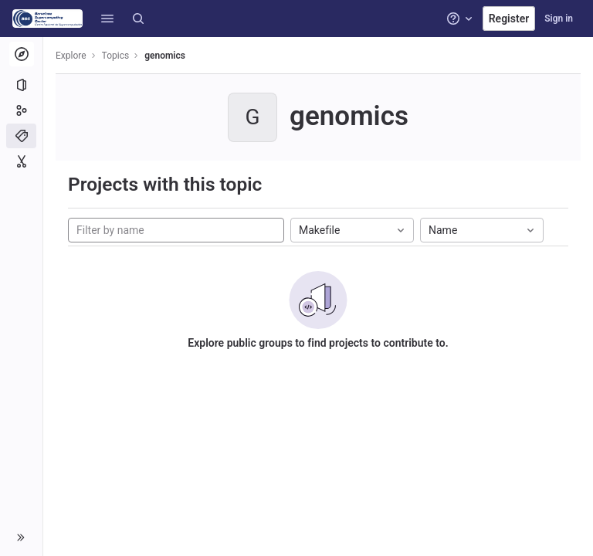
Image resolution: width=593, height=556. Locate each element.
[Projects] (21, 85)
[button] (107, 18)
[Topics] (21, 136)
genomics (164, 55)
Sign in (558, 18)
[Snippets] (21, 161)
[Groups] (21, 110)
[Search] (138, 18)
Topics (116, 55)
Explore (71, 55)
